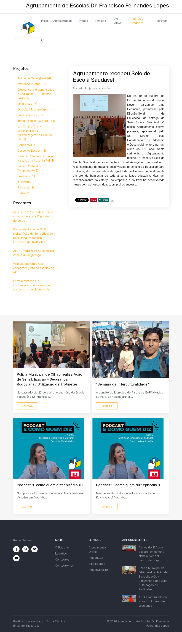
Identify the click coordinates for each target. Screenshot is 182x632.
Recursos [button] (161, 21)
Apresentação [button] (62, 21)
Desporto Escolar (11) (31, 150)
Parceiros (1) (25, 187)
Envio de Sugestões (26, 625)
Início (44, 21)
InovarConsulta (99, 570)
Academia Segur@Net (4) (34, 78)
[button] (43, 40)
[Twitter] (34, 549)
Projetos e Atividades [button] (140, 21)
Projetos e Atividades (98, 88)
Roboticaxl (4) (27, 145)
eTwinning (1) (26, 182)
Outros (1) (24, 193)
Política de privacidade (28, 621)
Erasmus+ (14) (26, 176)
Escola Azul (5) (27, 104)
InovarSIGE (96, 557)
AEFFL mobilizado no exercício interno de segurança (153, 601)
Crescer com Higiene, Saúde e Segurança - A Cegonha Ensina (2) (35, 94)
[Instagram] (25, 549)
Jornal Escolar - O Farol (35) (36, 121)
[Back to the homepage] (27, 30)
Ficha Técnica (56, 621)
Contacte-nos (64, 565)
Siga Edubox (97, 564)
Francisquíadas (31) (30, 115)
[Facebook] (16, 549)
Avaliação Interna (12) (31, 84)
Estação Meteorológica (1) (35, 109)
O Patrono (62, 547)
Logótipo (61, 553)
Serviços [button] (100, 21)
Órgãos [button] (83, 21)
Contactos (62, 559)
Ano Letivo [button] (118, 21)
